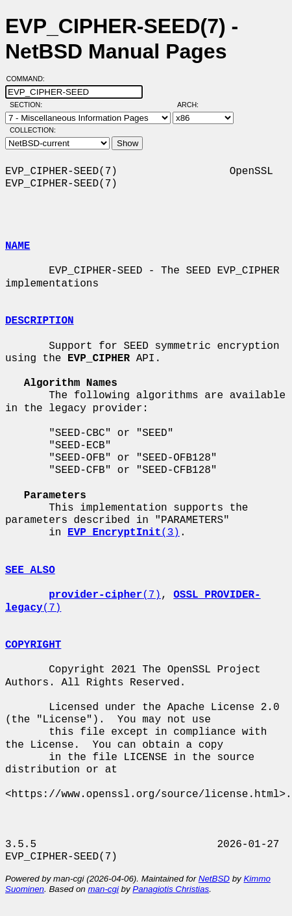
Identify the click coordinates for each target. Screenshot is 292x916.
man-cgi (103, 889)
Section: (29, 104)
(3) (123, 533)
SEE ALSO (30, 570)
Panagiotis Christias (170, 889)
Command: (29, 79)
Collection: (33, 130)
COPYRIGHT (33, 645)
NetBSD (214, 879)
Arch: (193, 104)
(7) (105, 595)
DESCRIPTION (39, 321)
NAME (17, 246)
